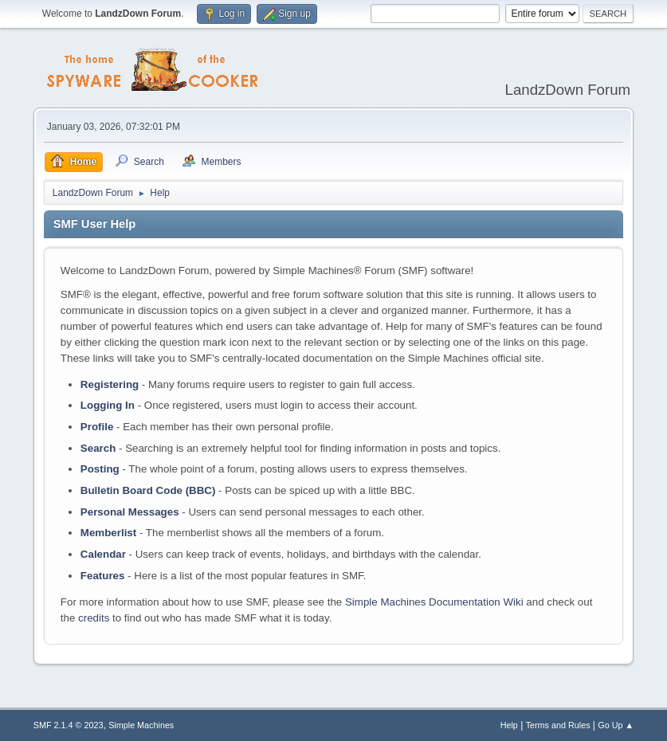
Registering (109, 384)
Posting (100, 469)
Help (509, 725)
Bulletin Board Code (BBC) (148, 490)
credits (93, 618)
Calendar (103, 554)
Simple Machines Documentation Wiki (434, 602)
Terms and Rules (558, 725)
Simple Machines (141, 725)
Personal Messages (129, 512)
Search (98, 448)
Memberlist (108, 533)
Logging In (107, 405)
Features (102, 576)
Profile (96, 427)
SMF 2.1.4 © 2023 (68, 725)
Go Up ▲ (616, 725)
